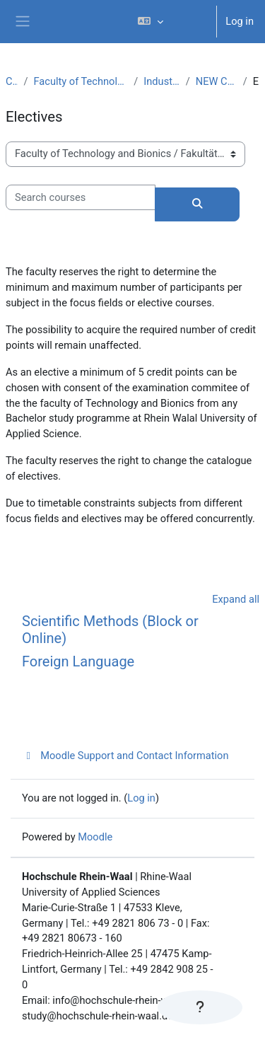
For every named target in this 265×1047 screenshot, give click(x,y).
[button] (171, 21)
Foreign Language (78, 661)
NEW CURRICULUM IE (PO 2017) (216, 81)
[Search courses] (80, 197)
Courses (12, 81)
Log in (239, 21)
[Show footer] (200, 1007)
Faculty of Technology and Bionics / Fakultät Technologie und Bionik (80, 81)
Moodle (95, 837)
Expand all (235, 599)
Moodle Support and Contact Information (125, 755)
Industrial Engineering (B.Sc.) (161, 81)
